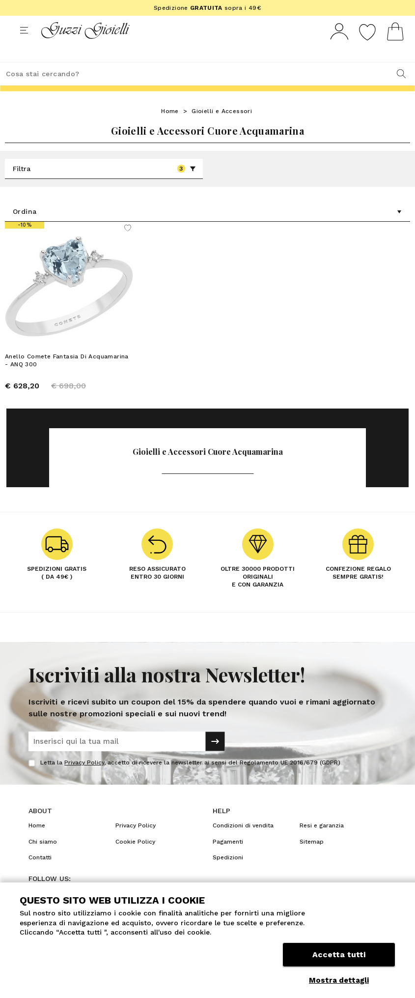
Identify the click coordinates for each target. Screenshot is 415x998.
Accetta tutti (338, 957)
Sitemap (312, 859)
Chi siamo (42, 859)
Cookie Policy (135, 859)
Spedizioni (228, 875)
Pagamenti (228, 859)
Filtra (104, 187)
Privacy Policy (84, 780)
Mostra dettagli (339, 980)
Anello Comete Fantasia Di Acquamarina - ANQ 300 (67, 378)
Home (170, 129)
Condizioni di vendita (243, 843)
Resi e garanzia (322, 843)
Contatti (40, 875)
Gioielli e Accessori (222, 129)
